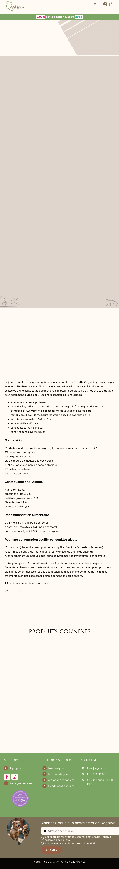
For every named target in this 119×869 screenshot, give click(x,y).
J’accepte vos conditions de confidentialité (71, 843)
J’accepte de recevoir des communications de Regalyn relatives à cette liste (78, 838)
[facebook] (7, 777)
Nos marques (56, 768)
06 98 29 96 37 (96, 774)
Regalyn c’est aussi (21, 783)
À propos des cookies (61, 779)
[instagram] (14, 777)
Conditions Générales (61, 785)
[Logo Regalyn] (16, 2)
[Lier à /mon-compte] (105, 4)
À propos (15, 768)
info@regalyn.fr (96, 768)
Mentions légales (58, 774)
